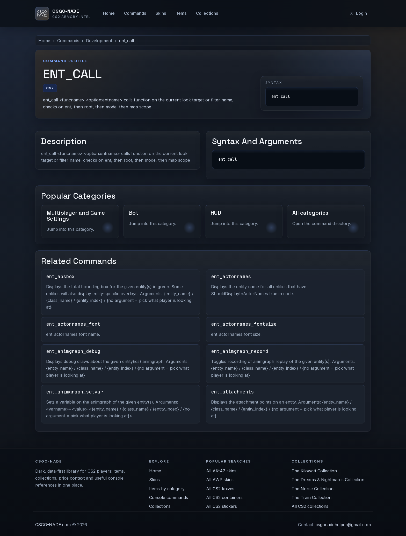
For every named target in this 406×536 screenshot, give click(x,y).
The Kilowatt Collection (314, 470)
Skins (161, 13)
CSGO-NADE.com (53, 524)
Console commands (168, 497)
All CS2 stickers (221, 506)
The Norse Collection (313, 488)
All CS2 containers (224, 497)
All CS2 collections (310, 506)
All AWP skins (220, 479)
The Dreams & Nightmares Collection (328, 479)
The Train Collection (311, 497)
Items (181, 13)
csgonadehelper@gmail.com (343, 524)
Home (109, 13)
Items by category (167, 488)
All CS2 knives (220, 488)
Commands (135, 13)
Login (358, 13)
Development (99, 40)
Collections (207, 13)
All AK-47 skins (221, 470)
